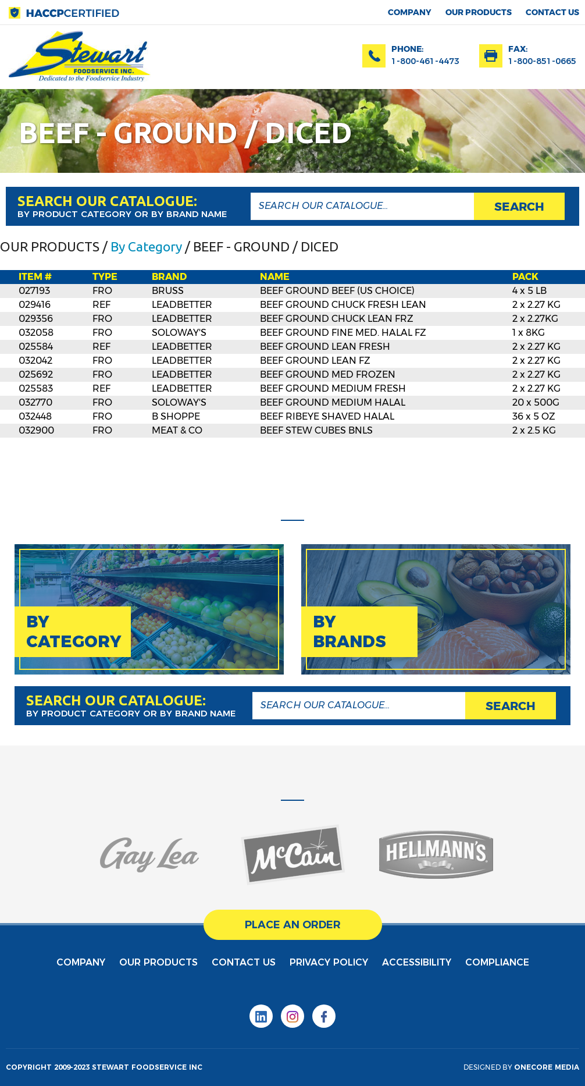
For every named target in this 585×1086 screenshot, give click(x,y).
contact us (552, 12)
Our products (478, 12)
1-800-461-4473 (425, 61)
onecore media (546, 1067)
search (519, 207)
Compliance (497, 962)
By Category (146, 246)
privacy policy (329, 962)
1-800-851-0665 (542, 61)
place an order (292, 924)
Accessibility (416, 962)
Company (409, 12)
